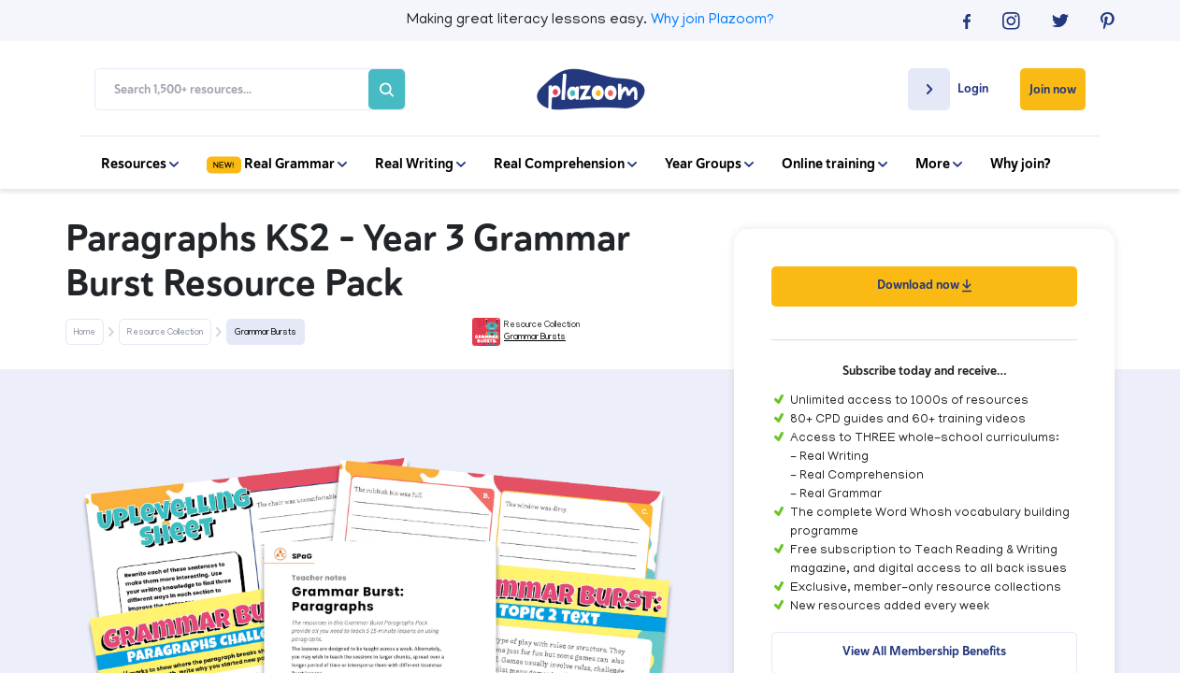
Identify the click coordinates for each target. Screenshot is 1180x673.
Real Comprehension (565, 163)
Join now (1052, 89)
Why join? (1020, 163)
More (938, 163)
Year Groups (709, 163)
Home (84, 332)
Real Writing (420, 163)
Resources (140, 163)
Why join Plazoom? (712, 20)
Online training (834, 163)
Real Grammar (277, 163)
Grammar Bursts (265, 332)
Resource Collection (165, 332)
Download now (924, 285)
